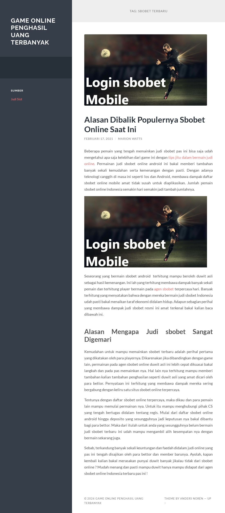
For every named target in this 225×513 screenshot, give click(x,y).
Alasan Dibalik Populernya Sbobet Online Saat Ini (144, 124)
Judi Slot (16, 99)
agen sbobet (164, 289)
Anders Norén (191, 498)
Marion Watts (130, 138)
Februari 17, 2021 (98, 138)
